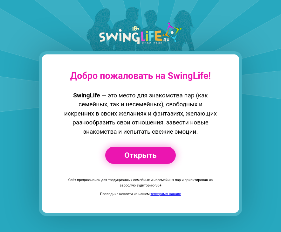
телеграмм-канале (165, 194)
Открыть (140, 155)
